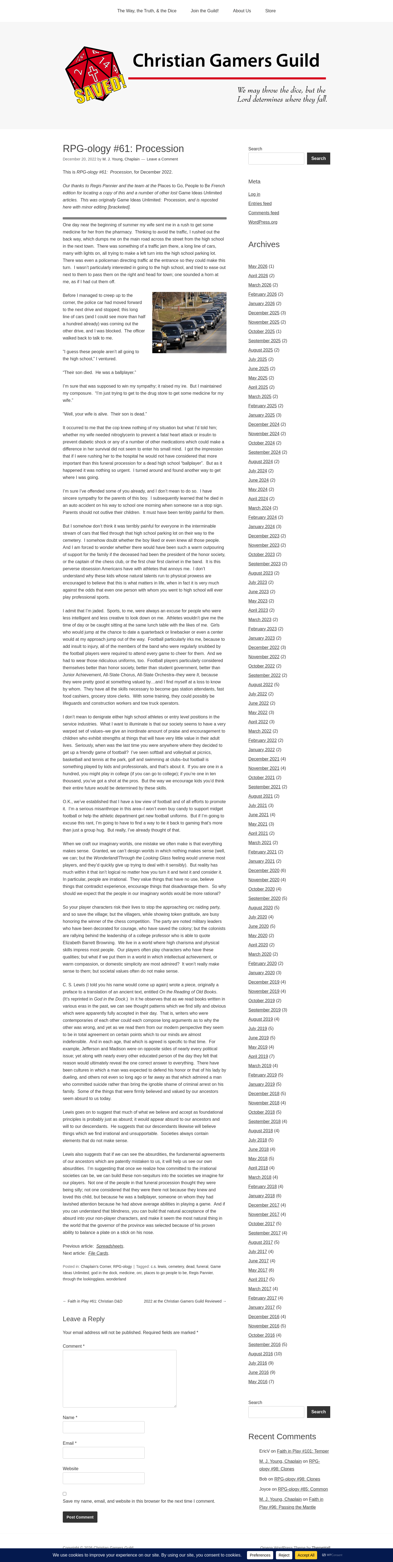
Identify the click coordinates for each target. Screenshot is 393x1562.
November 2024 (263, 433)
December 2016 (263, 1316)
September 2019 (264, 1010)
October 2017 (261, 1223)
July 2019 (257, 1028)
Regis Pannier (201, 1273)
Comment (74, 1346)
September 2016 (264, 1344)
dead (190, 1266)
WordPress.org (262, 222)
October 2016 (261, 1335)
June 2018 (258, 1149)
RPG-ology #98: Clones (297, 1479)
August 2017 (260, 1242)
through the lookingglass (83, 1279)
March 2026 (260, 285)
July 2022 (257, 694)
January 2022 (261, 749)
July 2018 (257, 1140)
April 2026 (258, 275)
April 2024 (258, 498)
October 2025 (261, 331)
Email (70, 1443)
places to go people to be (165, 1273)
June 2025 (258, 368)
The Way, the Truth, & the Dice (147, 10)
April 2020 (258, 945)
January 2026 (261, 303)
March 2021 (260, 842)
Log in (254, 194)
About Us (242, 10)
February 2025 (262, 405)
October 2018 (261, 1112)
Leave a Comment (162, 159)
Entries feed (260, 203)
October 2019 (261, 1000)
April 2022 (258, 721)
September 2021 (264, 787)
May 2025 (257, 378)
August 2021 (260, 796)
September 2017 (264, 1233)
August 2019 (260, 1019)
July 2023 (257, 582)
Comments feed (263, 212)
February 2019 (262, 1075)
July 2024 (257, 471)
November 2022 (263, 656)
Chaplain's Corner (96, 1266)
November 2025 (263, 322)
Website (71, 1468)
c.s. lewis (158, 1266)
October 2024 (261, 443)
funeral (202, 1266)
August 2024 (260, 461)
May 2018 (257, 1158)
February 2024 (262, 517)
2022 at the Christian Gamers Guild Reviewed (185, 1301)
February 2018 (262, 1186)
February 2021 (262, 852)
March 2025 (260, 396)
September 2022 (264, 675)
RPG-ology (122, 1266)
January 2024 (261, 526)
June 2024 (258, 480)
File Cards (98, 1253)
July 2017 (257, 1251)
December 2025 (263, 313)
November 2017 (263, 1214)
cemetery (176, 1266)
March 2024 (260, 508)
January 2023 (261, 638)
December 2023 (263, 536)
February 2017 (262, 1298)
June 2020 (258, 926)
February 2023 (262, 629)
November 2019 (263, 991)
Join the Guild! (205, 10)
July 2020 (257, 917)
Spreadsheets (109, 1246)
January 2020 (261, 972)
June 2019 (258, 1038)
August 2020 (260, 907)
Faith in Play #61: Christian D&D (93, 1301)
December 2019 (263, 982)
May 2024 (257, 489)
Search (255, 149)
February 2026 (262, 294)
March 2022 (260, 731)
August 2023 (260, 573)
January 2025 (261, 415)
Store (270, 10)
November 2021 (263, 768)
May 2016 (257, 1381)
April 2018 (258, 1168)
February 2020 (262, 963)
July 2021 (257, 805)
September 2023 (264, 563)
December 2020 (263, 870)
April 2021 (258, 833)
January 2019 (261, 1084)
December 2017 (263, 1205)
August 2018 (260, 1130)
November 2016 (263, 1326)
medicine (127, 1273)
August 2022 (260, 684)
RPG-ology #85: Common (303, 1489)
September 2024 (264, 452)
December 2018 (263, 1093)
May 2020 (257, 935)
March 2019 (260, 1065)
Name (70, 1417)
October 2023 (261, 554)
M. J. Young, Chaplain (280, 1461)
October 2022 (261, 666)
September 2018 (264, 1121)
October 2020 (261, 889)
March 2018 (260, 1177)
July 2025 (257, 359)
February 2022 (262, 740)
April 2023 (258, 610)
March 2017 (260, 1288)
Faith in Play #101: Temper (303, 1451)
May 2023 (257, 601)
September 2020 (264, 898)
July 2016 (257, 1363)
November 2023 (263, 545)
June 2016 (258, 1372)
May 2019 (257, 1047)
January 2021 (261, 861)
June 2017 (258, 1261)
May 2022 (257, 712)
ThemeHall (321, 1548)
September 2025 (264, 340)
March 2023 (260, 619)
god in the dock (104, 1273)
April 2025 (258, 387)
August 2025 (260, 350)
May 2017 (257, 1270)
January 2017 (261, 1307)
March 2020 (260, 954)
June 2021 (258, 814)
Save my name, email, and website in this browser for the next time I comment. (139, 1501)
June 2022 (258, 703)
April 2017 (258, 1279)
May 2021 (257, 824)
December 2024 (263, 424)
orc (139, 1273)
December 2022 (263, 647)
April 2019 (258, 1056)
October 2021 (261, 777)
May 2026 (257, 266)
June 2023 (258, 591)
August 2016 (260, 1354)
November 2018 (263, 1103)
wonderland (116, 1279)
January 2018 (261, 1196)
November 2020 (263, 879)
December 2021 (263, 759)
